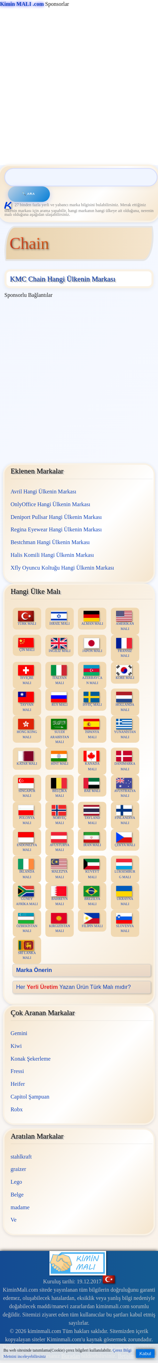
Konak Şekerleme (30, 1058)
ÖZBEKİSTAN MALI (26, 923)
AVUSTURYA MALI (59, 842)
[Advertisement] (78, 86)
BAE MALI (91, 785)
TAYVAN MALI (26, 702)
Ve (13, 1220)
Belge (16, 1194)
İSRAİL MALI (59, 618)
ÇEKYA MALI (125, 839)
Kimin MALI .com (22, 4)
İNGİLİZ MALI (59, 645)
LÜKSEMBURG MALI (124, 869)
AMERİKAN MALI (125, 621)
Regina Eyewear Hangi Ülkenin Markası (56, 530)
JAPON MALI (92, 645)
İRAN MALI (92, 839)
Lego (16, 1182)
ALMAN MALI (92, 618)
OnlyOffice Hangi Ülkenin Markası (50, 504)
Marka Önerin (34, 970)
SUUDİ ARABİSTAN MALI (59, 731)
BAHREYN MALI (59, 896)
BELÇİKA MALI (59, 788)
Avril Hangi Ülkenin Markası (43, 491)
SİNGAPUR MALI (26, 788)
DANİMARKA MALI (124, 761)
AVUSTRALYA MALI (125, 788)
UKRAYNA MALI (124, 896)
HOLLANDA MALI (124, 702)
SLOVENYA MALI (125, 923)
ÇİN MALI (26, 645)
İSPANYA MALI (91, 729)
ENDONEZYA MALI (26, 842)
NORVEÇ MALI (59, 815)
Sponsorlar (34, 4)
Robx (16, 1109)
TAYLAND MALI (91, 815)
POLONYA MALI (26, 815)
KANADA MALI (91, 761)
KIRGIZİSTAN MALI (59, 923)
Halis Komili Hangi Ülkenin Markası (52, 555)
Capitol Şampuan (29, 1097)
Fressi (17, 1071)
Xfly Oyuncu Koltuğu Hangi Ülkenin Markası (62, 568)
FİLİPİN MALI (92, 920)
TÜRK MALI (27, 618)
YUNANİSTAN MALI (125, 729)
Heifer (17, 1084)
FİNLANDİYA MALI (125, 815)
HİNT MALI (59, 758)
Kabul (145, 1353)
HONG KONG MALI (27, 729)
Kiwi (16, 1046)
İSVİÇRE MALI (26, 675)
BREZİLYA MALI (91, 896)
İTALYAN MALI (59, 675)
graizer (18, 1169)
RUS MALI (59, 699)
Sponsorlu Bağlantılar (28, 295)
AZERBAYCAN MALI (92, 675)
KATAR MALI (26, 758)
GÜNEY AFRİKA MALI (26, 896)
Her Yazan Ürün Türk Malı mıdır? (73, 987)
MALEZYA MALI (59, 869)
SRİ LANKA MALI (27, 950)
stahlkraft (21, 1156)
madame (19, 1207)
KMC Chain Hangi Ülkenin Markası (62, 279)
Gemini (18, 1033)
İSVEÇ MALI (92, 699)
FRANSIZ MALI (124, 648)
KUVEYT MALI (91, 869)
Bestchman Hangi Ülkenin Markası (50, 542)
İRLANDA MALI (26, 869)
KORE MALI (124, 672)
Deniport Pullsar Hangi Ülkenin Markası (56, 517)
